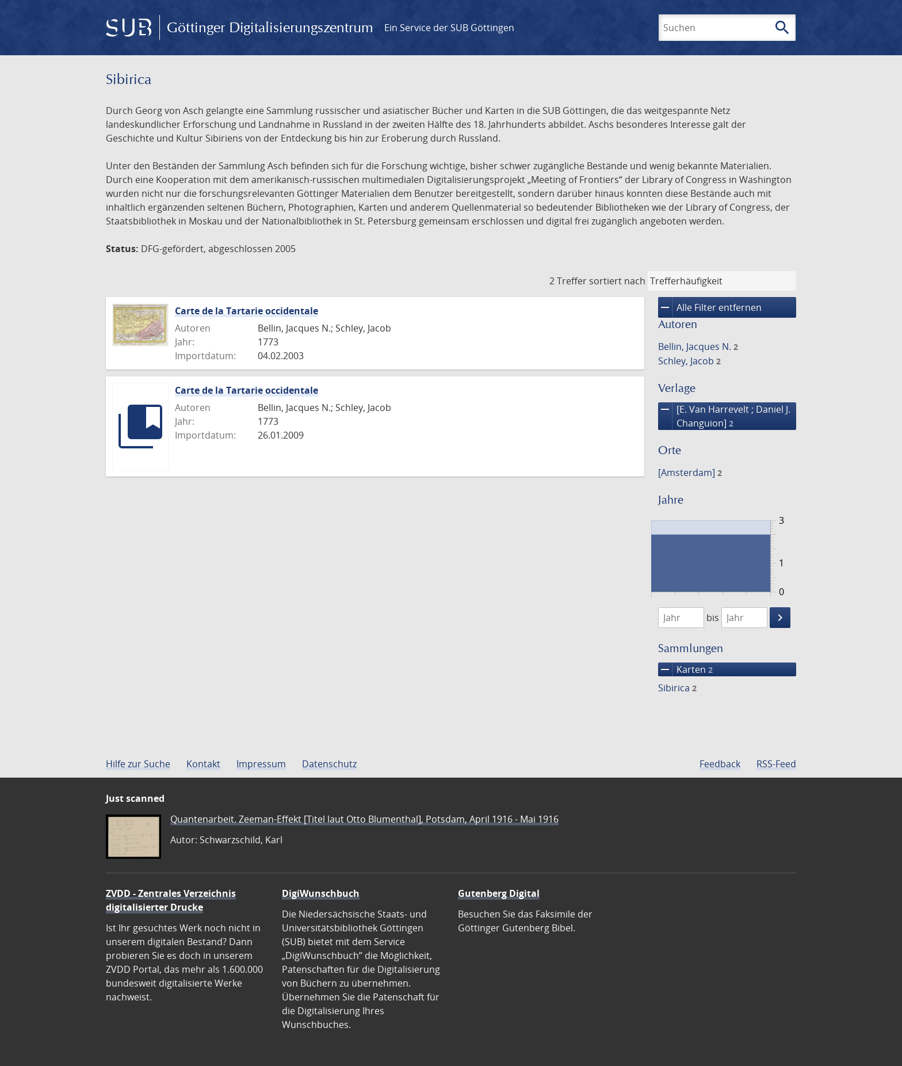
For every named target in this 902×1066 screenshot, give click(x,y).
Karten (685, 669)
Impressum (261, 763)
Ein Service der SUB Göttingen (449, 27)
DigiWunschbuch (321, 893)
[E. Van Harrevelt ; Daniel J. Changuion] (724, 416)
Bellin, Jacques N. (698, 346)
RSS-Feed (776, 763)
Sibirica (677, 688)
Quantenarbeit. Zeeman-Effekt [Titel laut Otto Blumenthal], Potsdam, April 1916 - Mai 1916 (364, 819)
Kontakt (203, 763)
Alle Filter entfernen (710, 307)
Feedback (720, 763)
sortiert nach (617, 281)
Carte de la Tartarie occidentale (246, 310)
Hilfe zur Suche (138, 763)
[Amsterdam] (690, 472)
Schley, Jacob (689, 361)
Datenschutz (329, 763)
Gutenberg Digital (499, 893)
